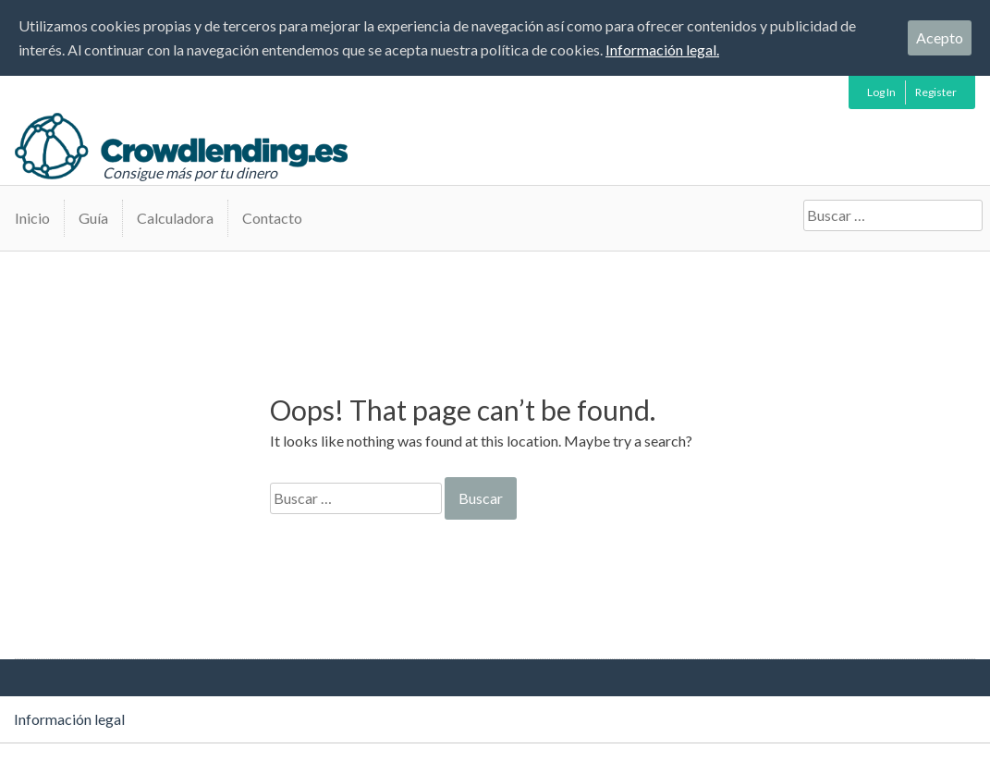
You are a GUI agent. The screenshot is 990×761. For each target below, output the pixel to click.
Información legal (69, 719)
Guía (93, 218)
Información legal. (662, 49)
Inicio (32, 218)
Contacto (272, 218)
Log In (881, 92)
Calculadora (175, 218)
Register (936, 92)
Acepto (939, 37)
